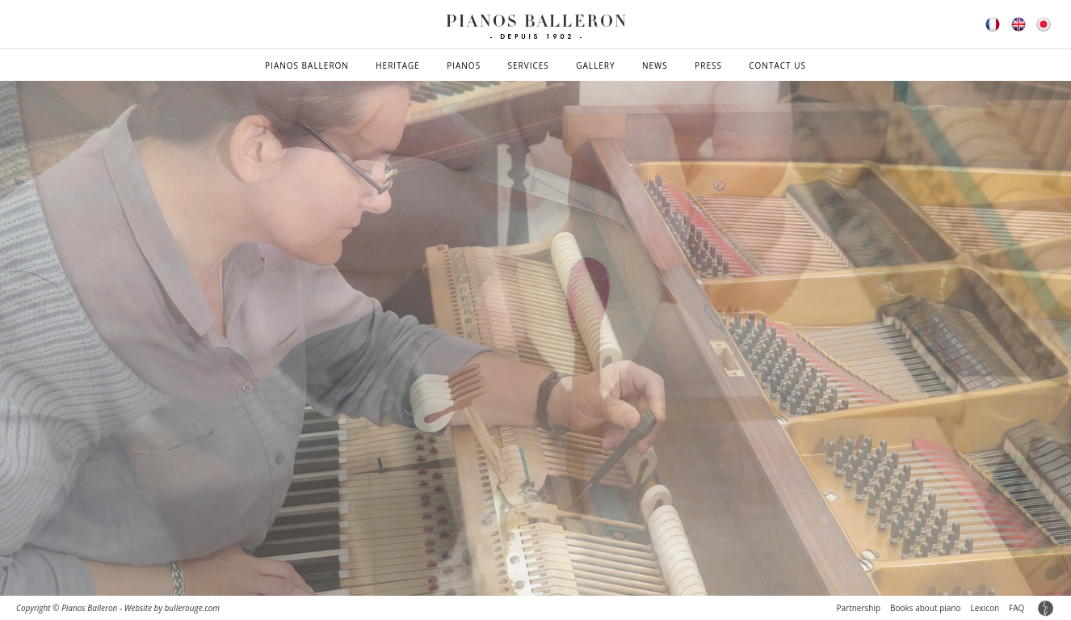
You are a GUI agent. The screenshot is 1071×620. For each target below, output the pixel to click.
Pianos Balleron (307, 65)
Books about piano (925, 608)
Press (708, 65)
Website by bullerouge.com (172, 608)
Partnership (858, 608)
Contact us (777, 65)
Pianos (464, 65)
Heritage (398, 65)
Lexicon (985, 608)
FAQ (1016, 608)
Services (528, 65)
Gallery (595, 65)
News (655, 65)
